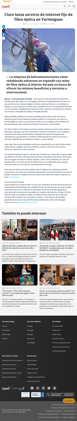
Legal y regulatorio (69, 417)
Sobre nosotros (32, 360)
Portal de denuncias (33, 381)
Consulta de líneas (58, 338)
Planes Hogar (6, 334)
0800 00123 (68, 395)
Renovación (31, 338)
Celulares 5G (56, 330)
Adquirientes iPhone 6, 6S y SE (11, 373)
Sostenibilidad (31, 364)
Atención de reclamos (9, 364)
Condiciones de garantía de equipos (62, 408)
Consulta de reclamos (9, 369)
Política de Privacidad (54, 411)
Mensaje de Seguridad (9, 377)
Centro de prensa (32, 369)
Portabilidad (31, 343)
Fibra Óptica (6, 330)
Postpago (30, 330)
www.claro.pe (13, 177)
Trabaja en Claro (32, 373)
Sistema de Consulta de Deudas (49, 417)
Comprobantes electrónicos (61, 347)
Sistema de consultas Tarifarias (48, 414)
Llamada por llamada (59, 351)
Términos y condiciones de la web (63, 404)
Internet (4, 326)
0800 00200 (55, 395)
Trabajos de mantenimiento (36, 377)
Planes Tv (5, 338)
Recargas (30, 334)
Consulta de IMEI (57, 326)
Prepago (30, 326)
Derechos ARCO (69, 411)
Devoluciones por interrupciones (12, 360)
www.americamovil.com (27, 202)
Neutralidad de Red (68, 414)
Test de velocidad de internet (61, 343)
